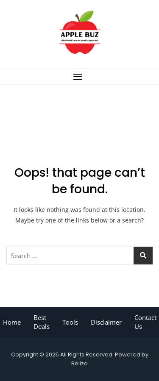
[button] (79, 76)
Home (12, 322)
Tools (70, 322)
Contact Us (145, 322)
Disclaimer (106, 322)
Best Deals (41, 322)
